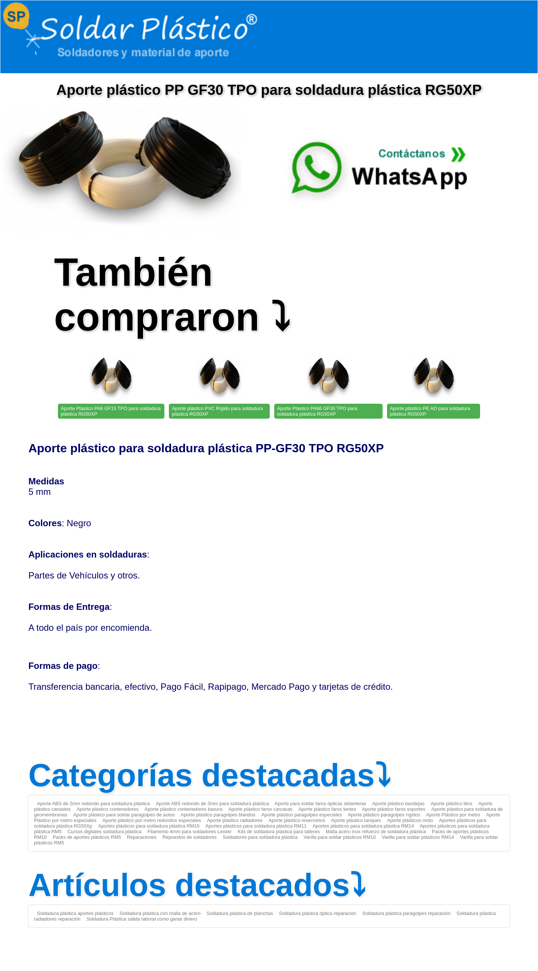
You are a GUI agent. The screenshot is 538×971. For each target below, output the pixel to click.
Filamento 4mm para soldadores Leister (190, 831)
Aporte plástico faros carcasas (260, 809)
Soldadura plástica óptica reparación (317, 913)
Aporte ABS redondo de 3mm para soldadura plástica (212, 803)
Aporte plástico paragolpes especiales (302, 815)
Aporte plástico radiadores (235, 820)
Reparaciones (142, 837)
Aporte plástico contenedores (108, 809)
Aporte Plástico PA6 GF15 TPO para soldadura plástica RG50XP (111, 411)
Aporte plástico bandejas (398, 803)
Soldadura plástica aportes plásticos (75, 913)
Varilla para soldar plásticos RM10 (340, 837)
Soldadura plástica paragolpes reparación (406, 913)
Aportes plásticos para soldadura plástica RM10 (149, 826)
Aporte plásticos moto (410, 820)
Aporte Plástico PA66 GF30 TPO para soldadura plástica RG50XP (317, 411)
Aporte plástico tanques (356, 820)
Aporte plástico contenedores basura (183, 809)
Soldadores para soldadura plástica (260, 837)
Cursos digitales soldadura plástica (105, 831)
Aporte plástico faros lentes (327, 809)
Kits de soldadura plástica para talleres (279, 831)
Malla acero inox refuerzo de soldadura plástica (376, 831)
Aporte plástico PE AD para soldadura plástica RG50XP (430, 411)
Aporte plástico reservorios (297, 820)
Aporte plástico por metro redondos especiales (151, 820)
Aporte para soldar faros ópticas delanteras (321, 803)
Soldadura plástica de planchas (240, 913)
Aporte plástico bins (451, 803)
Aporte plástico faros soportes (393, 809)
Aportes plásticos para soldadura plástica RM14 (363, 826)
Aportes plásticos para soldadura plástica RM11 (256, 826)
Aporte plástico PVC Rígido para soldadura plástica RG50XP (217, 411)
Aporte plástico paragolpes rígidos (384, 815)
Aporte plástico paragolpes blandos (218, 815)
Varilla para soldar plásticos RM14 (418, 837)
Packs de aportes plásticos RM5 (87, 837)
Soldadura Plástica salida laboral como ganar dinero (141, 919)
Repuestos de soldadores (190, 837)
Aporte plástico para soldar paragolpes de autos (124, 815)
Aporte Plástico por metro (453, 815)
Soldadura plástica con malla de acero (160, 913)
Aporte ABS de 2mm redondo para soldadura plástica (93, 803)
